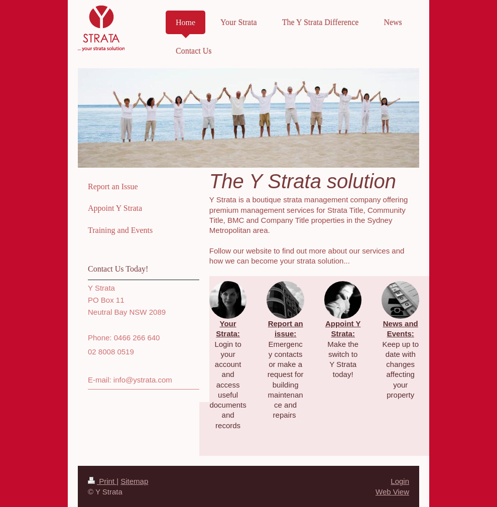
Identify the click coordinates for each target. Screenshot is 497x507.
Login (400, 481)
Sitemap (134, 481)
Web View (392, 491)
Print (102, 481)
